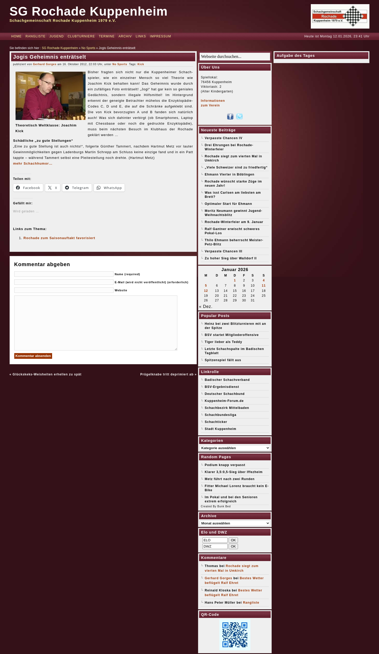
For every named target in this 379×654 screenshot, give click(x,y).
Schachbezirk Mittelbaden (227, 408)
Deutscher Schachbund (225, 394)
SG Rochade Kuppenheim (89, 11)
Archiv (125, 36)
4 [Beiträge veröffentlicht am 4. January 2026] (264, 280)
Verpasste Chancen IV (223, 138)
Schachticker (216, 422)
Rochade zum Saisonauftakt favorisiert (59, 238)
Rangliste (36, 36)
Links (141, 36)
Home (16, 36)
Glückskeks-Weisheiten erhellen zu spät (47, 374)
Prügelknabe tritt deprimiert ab (167, 374)
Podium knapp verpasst (225, 465)
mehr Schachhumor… (33, 163)
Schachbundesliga (220, 415)
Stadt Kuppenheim (220, 429)
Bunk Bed (224, 506)
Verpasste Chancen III (223, 251)
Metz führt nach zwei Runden (230, 479)
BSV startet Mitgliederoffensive (232, 335)
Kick (141, 64)
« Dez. (206, 306)
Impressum (160, 36)
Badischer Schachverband (227, 380)
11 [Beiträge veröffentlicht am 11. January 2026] (264, 285)
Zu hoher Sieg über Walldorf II (231, 258)
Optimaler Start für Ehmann (228, 204)
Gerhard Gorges (45, 64)
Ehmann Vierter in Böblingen (229, 174)
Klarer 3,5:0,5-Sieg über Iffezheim (234, 472)
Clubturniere (81, 36)
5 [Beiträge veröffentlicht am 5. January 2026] (206, 285)
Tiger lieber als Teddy (223, 342)
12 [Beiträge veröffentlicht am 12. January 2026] (206, 291)
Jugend (57, 36)
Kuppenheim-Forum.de (224, 401)
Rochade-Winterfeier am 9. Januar (234, 222)
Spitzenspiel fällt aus (223, 360)
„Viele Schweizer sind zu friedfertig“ (236, 167)
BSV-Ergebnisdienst (222, 387)
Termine (107, 36)
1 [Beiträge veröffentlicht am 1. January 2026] (235, 280)
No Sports (88, 48)
